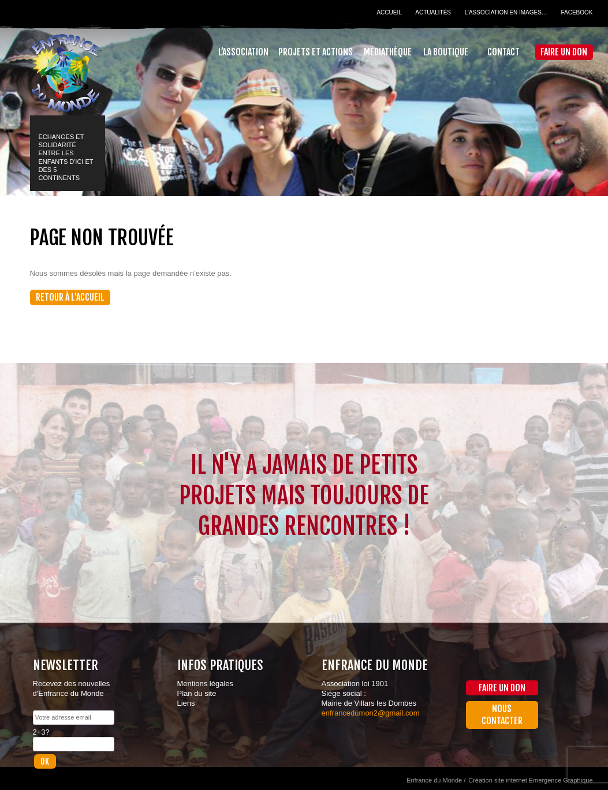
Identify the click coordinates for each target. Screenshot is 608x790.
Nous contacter (502, 715)
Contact (503, 52)
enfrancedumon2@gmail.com (371, 713)
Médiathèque (388, 52)
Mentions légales (205, 683)
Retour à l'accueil (70, 297)
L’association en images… (506, 12)
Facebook (576, 12)
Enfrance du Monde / (435, 780)
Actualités (433, 12)
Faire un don (563, 52)
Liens (186, 703)
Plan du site (197, 693)
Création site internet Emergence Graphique (530, 780)
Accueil (388, 12)
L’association (243, 52)
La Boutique (445, 52)
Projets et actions (315, 52)
